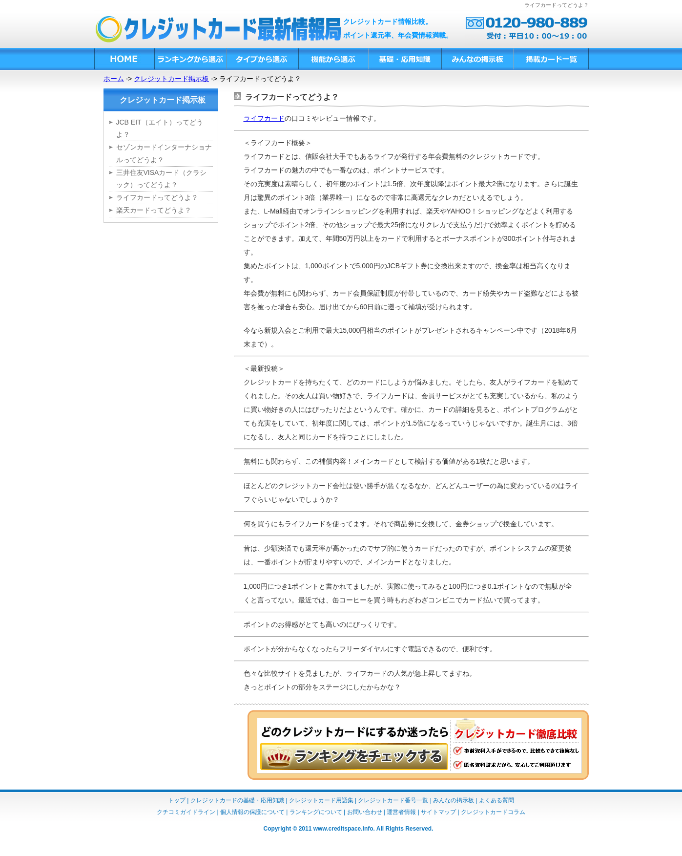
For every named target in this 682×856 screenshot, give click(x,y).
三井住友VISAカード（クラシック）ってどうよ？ (161, 179)
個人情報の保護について (252, 812)
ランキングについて (315, 812)
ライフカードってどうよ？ (157, 197)
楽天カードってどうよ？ (153, 210)
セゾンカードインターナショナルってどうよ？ (164, 153)
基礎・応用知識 (404, 59)
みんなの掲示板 (477, 59)
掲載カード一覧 (551, 59)
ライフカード (264, 118)
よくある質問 (496, 800)
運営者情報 (401, 812)
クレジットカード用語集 (321, 800)
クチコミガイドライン (186, 812)
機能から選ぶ (333, 59)
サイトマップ (438, 812)
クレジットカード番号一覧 (393, 800)
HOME (124, 59)
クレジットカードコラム (493, 812)
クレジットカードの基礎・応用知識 (237, 800)
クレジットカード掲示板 (171, 79)
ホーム (113, 79)
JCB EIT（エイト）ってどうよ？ (159, 128)
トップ (177, 800)
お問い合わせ (364, 812)
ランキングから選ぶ (190, 59)
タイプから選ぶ (262, 59)
